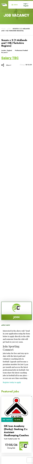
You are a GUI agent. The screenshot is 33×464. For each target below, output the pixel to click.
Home (3, 29)
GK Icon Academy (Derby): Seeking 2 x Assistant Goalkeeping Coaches (16, 430)
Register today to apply (12, 382)
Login (25, 4)
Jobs (9, 29)
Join (16, 317)
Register (26, 6)
